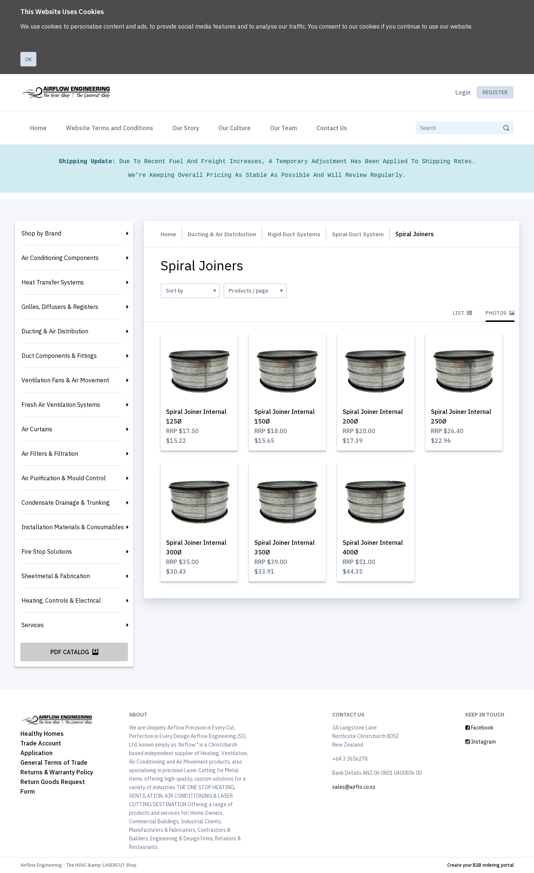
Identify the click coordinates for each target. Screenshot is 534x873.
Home (40, 127)
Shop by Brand (41, 233)
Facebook (479, 727)
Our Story (185, 128)
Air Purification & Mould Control (64, 478)
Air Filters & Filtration (50, 453)
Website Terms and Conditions (109, 128)
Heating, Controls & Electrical (61, 600)
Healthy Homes (42, 733)
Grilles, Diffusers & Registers (60, 306)
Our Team (283, 128)
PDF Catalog (74, 652)
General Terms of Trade (54, 762)
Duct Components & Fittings (59, 355)
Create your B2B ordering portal (480, 865)
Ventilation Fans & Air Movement (65, 380)
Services (33, 625)
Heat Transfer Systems (53, 282)
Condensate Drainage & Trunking (66, 502)
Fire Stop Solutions (47, 551)
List (462, 313)
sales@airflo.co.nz (353, 787)
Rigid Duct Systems (298, 234)
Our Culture (234, 128)
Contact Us (331, 128)
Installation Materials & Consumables (73, 527)
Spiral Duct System (364, 234)
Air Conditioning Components (60, 257)
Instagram (480, 741)
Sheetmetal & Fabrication (56, 576)
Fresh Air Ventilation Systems (61, 404)
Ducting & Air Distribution (55, 331)
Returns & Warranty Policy (56, 772)
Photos (500, 313)
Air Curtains (37, 429)
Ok (28, 59)
